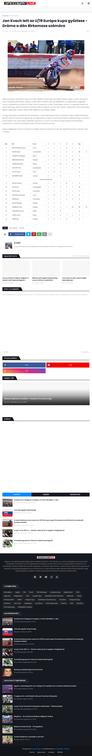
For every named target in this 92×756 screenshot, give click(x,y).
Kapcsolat (41, 752)
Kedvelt (17, 494)
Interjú (79, 596)
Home (32, 752)
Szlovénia (7, 603)
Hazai (31, 592)
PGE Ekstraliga (42, 592)
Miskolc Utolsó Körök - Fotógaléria (28, 727)
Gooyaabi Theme (62, 749)
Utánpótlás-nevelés (25, 607)
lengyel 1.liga (37, 596)
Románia (80, 603)
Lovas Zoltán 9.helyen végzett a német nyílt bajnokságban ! (15, 279)
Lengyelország (55, 592)
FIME (77, 592)
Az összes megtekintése (81, 256)
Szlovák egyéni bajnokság (25, 510)
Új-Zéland (38, 603)
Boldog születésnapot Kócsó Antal (28, 670)
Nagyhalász (18, 596)
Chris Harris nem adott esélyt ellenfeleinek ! (74, 279)
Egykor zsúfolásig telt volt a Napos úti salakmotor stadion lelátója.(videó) (45, 686)
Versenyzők (75, 494)
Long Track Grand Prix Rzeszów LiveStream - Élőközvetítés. (38, 706)
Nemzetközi (14, 16)
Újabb (6, 352)
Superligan (28, 603)
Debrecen (70, 596)
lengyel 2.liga (29, 600)
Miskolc (63, 603)
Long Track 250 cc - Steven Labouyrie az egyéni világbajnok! (39, 530)
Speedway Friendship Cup (47, 600)
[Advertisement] (46, 473)
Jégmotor (7, 596)
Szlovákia (62, 600)
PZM (71, 603)
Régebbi (85, 352)
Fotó (27, 596)
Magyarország (75, 600)
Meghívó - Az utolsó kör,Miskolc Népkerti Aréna (33, 716)
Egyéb (17, 592)
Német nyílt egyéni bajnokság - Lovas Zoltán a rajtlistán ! (45, 279)
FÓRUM (60, 752)
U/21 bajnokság (9, 607)
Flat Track (17, 603)
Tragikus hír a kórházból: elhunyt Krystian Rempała (35, 696)
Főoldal (5, 16)
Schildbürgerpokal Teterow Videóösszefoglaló (33, 540)
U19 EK (22, 228)
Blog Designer (37, 749)
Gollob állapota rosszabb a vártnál (29, 737)
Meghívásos (68, 592)
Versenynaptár (9, 600)
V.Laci (17, 242)
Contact (51, 752)
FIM (24, 592)
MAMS (20, 600)
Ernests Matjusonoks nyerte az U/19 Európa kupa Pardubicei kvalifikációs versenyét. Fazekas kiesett (49, 521)
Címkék (46, 494)
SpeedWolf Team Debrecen (54, 596)
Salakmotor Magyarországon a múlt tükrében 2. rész (36, 500)
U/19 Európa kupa (52, 603)
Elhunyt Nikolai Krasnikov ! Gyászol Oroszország (27, 398)
